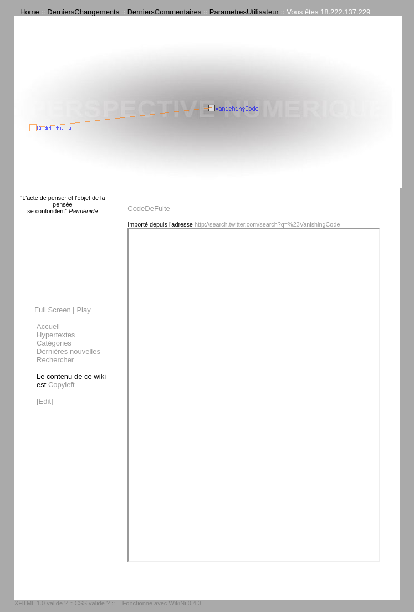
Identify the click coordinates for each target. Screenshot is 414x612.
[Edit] (45, 401)
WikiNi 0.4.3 (184, 603)
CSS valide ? (92, 603)
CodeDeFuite (148, 208)
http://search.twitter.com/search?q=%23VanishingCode (267, 224)
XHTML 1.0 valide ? (41, 603)
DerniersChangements (83, 12)
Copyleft (61, 384)
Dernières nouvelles (68, 351)
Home (29, 12)
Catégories (54, 343)
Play (83, 310)
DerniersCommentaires (164, 12)
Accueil (48, 326)
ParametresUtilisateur (244, 12)
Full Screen (52, 310)
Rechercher (55, 360)
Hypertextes (56, 335)
